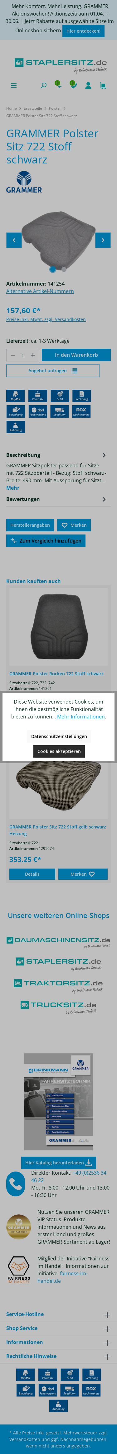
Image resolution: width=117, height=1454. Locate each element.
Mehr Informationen (81, 716)
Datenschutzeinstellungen (59, 736)
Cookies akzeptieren (59, 751)
